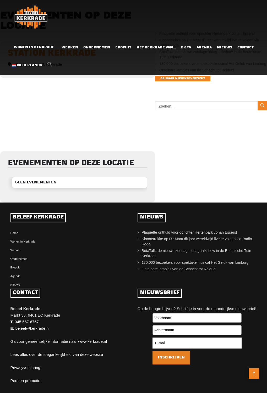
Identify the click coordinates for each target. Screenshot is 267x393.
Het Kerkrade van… (156, 47)
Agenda (204, 47)
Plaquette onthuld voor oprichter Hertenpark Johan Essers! (189, 232)
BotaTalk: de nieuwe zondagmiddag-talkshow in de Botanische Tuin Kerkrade (196, 253)
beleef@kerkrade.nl (32, 328)
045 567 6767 (27, 321)
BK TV (186, 47)
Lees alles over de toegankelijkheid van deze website (56, 354)
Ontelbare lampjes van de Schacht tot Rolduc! (179, 269)
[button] (50, 66)
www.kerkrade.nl (92, 341)
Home (14, 232)
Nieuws (224, 47)
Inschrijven (171, 358)
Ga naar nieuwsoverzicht (182, 78)
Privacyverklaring (25, 367)
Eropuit (123, 47)
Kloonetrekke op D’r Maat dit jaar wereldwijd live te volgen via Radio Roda (197, 241)
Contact (245, 47)
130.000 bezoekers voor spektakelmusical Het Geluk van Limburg (195, 262)
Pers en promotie (25, 380)
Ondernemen (96, 47)
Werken (70, 47)
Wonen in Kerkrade (34, 47)
